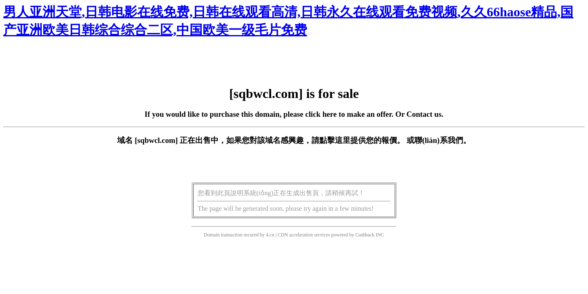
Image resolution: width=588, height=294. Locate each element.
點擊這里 (334, 140)
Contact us (424, 114)
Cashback (364, 235)
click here (321, 114)
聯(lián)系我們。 (442, 140)
